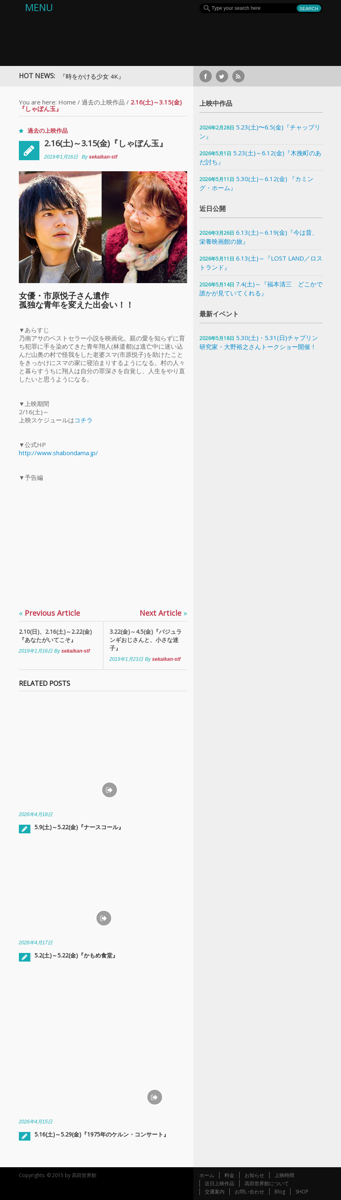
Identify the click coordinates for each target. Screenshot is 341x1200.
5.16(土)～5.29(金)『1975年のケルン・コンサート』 (101, 1134)
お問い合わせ (249, 1191)
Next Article (163, 613)
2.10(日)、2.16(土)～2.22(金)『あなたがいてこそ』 (55, 636)
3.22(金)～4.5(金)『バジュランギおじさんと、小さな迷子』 (146, 640)
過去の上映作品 (103, 102)
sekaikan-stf (103, 157)
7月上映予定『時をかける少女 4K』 (78, 76)
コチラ (83, 420)
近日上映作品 (219, 1183)
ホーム (206, 1175)
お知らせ (254, 1175)
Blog (280, 1191)
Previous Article (49, 613)
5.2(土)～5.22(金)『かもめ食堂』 (76, 955)
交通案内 (214, 1191)
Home (67, 102)
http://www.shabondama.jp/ (58, 453)
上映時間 (284, 1175)
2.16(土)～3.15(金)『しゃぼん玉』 (105, 143)
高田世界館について (267, 1183)
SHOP (302, 1191)
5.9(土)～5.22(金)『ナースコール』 (79, 827)
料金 (229, 1175)
